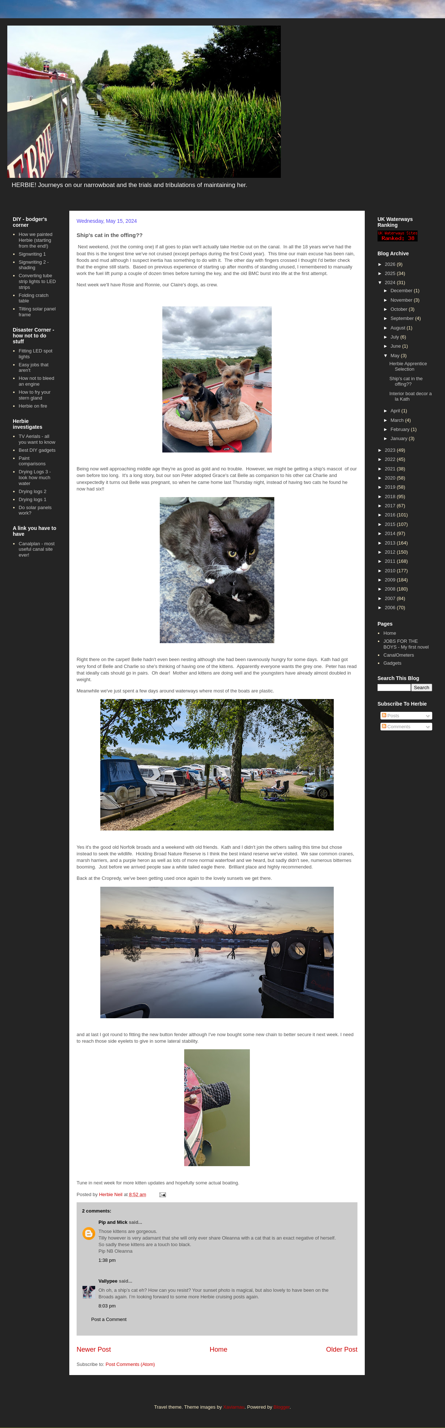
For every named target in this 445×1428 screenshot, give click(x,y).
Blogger (282, 1407)
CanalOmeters (398, 655)
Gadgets (392, 663)
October (400, 309)
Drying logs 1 (32, 499)
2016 (391, 515)
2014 (391, 533)
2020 (391, 478)
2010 (391, 570)
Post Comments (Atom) (130, 1364)
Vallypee (107, 1281)
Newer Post (94, 1349)
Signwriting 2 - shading (34, 265)
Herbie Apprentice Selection (408, 366)
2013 (391, 543)
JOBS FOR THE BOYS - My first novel (406, 644)
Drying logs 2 (32, 491)
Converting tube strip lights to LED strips (37, 281)
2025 (391, 273)
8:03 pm (107, 1306)
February (401, 429)
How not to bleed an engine (36, 381)
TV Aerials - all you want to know (37, 439)
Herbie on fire (33, 406)
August (399, 328)
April (396, 410)
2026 (391, 264)
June (396, 346)
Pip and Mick (112, 1222)
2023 (391, 450)
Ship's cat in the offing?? (405, 381)
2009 (391, 580)
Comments (396, 726)
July (395, 337)
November (402, 300)
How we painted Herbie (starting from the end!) (36, 240)
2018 (391, 496)
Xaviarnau (234, 1407)
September (403, 318)
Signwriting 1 (32, 254)
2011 (391, 561)
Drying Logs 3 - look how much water (35, 477)
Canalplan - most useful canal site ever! (36, 549)
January (400, 438)
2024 (391, 282)
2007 (391, 598)
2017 (391, 505)
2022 (391, 459)
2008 (391, 589)
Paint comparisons (32, 461)
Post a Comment (109, 1319)
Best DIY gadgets (37, 450)
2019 (391, 487)
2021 (391, 468)
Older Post (341, 1349)
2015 (391, 524)
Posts (390, 715)
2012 (391, 552)
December (402, 290)
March (398, 420)
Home (219, 1349)
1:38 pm (107, 1260)
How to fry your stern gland (34, 395)
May (396, 355)
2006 (391, 607)
